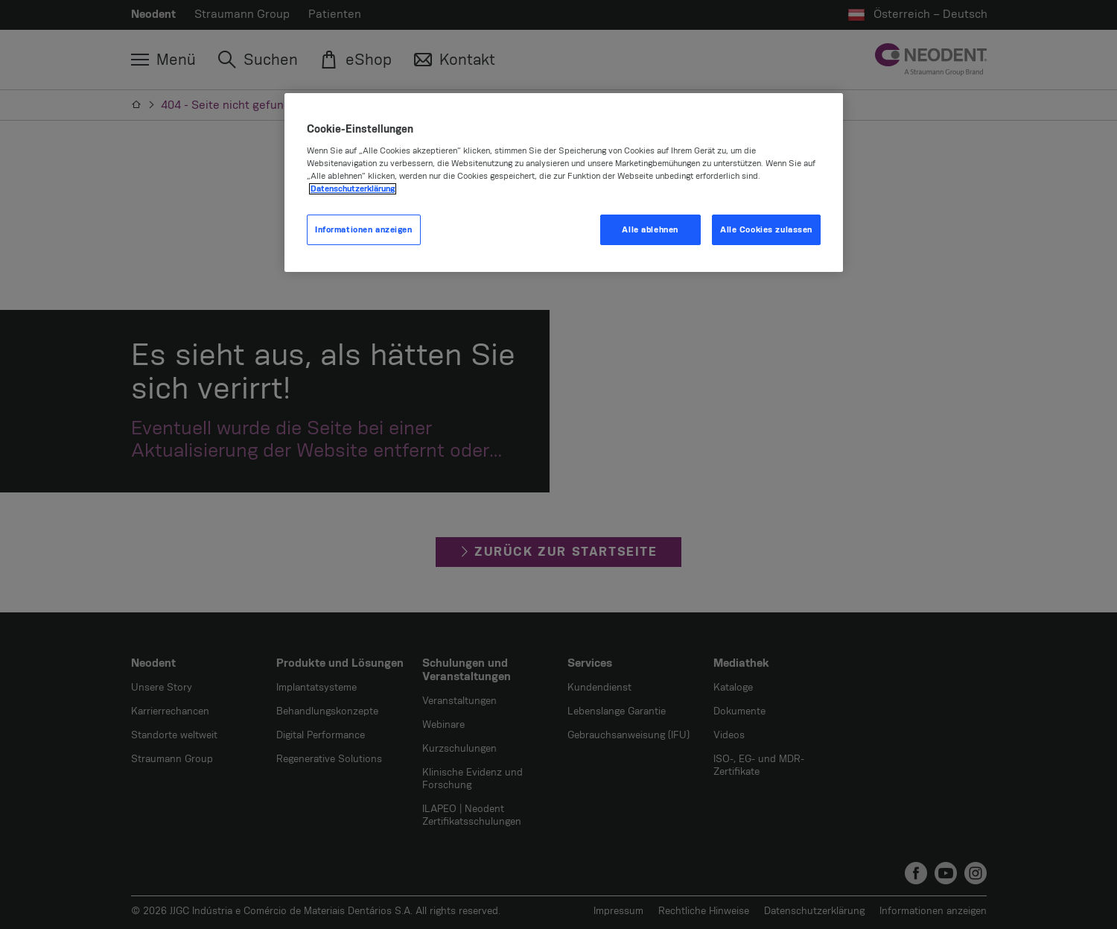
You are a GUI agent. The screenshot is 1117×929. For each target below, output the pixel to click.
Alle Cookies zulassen (766, 230)
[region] (563, 183)
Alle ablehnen (650, 230)
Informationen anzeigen (364, 230)
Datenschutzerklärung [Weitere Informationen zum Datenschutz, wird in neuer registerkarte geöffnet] (353, 189)
